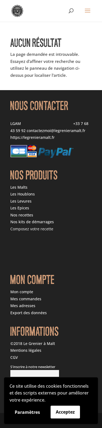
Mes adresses (22, 305)
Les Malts (18, 187)
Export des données (28, 312)
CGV (14, 357)
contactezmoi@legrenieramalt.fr (56, 130)
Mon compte (21, 291)
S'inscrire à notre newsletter (32, 367)
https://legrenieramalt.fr (32, 137)
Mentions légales (25, 350)
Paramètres (27, 412)
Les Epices (19, 207)
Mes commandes (25, 298)
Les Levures (21, 201)
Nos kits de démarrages (32, 221)
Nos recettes (21, 215)
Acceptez (65, 412)
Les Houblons (22, 194)
